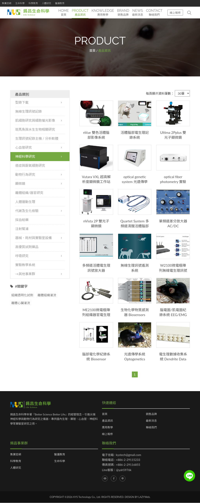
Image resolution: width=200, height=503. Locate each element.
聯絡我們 (151, 427)
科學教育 (33, 3)
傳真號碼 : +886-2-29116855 (121, 464)
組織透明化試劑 (22, 295)
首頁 (92, 50)
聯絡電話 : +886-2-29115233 (121, 459)
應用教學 (107, 427)
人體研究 (46, 3)
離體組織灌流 (47, 295)
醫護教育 (59, 3)
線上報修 (175, 12)
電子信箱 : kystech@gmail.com (121, 455)
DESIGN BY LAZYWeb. (137, 496)
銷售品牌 (151, 414)
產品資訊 (107, 420)
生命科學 (20, 3)
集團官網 (6, 3)
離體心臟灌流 (20, 303)
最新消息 (151, 420)
